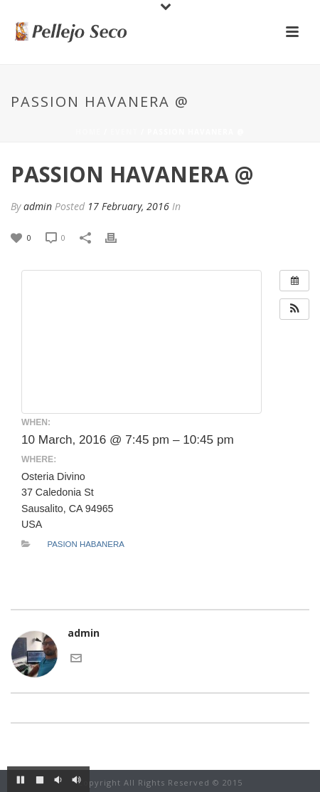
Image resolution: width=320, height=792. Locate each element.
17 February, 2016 (128, 206)
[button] (294, 309)
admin (37, 206)
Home (88, 132)
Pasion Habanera (85, 544)
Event (124, 132)
